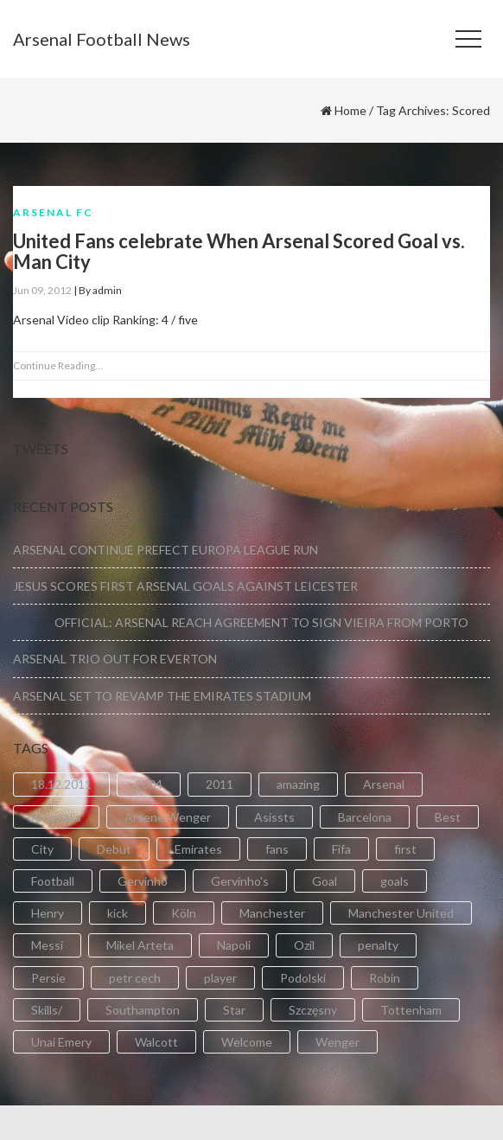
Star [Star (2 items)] (234, 1009)
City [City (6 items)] (42, 849)
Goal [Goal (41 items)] (324, 881)
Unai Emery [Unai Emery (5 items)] (61, 1041)
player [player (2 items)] (220, 977)
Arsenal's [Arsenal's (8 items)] (56, 817)
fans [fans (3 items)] (277, 849)
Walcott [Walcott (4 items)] (156, 1041)
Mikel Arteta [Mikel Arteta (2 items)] (140, 945)
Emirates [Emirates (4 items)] (198, 849)
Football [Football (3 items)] (52, 881)
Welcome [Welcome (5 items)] (246, 1041)
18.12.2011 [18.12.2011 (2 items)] (61, 784)
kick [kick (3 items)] (117, 913)
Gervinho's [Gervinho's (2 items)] (240, 881)
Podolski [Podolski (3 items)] (303, 977)
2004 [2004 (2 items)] (148, 784)
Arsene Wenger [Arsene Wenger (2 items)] (167, 817)
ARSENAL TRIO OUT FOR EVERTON (115, 658)
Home (350, 110)
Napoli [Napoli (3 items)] (234, 945)
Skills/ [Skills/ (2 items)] (46, 1009)
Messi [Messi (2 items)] (47, 945)
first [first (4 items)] (405, 849)
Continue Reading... (58, 365)
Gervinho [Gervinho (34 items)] (143, 881)
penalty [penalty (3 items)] (378, 945)
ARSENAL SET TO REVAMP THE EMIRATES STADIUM (162, 695)
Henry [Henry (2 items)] (47, 913)
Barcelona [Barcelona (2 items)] (365, 817)
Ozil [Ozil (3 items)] (304, 945)
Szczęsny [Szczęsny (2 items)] (313, 1009)
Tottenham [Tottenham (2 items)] (411, 1009)
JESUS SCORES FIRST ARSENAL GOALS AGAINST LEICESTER (185, 586)
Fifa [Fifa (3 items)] (341, 849)
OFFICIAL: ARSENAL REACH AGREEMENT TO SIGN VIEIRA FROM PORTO (240, 622)
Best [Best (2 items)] (448, 817)
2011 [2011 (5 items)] (219, 784)
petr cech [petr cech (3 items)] (135, 977)
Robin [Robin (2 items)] (384, 977)
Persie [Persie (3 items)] (48, 977)
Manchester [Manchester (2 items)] (272, 913)
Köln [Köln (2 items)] (183, 913)
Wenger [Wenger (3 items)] (337, 1041)
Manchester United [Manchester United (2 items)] (401, 913)
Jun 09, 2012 (42, 290)
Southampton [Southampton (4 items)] (142, 1009)
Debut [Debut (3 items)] (114, 849)
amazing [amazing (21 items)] (298, 784)
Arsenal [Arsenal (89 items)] (383, 784)
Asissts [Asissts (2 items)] (274, 817)
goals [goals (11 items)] (394, 881)
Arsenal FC (53, 212)
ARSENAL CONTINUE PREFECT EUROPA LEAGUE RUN (165, 549)
